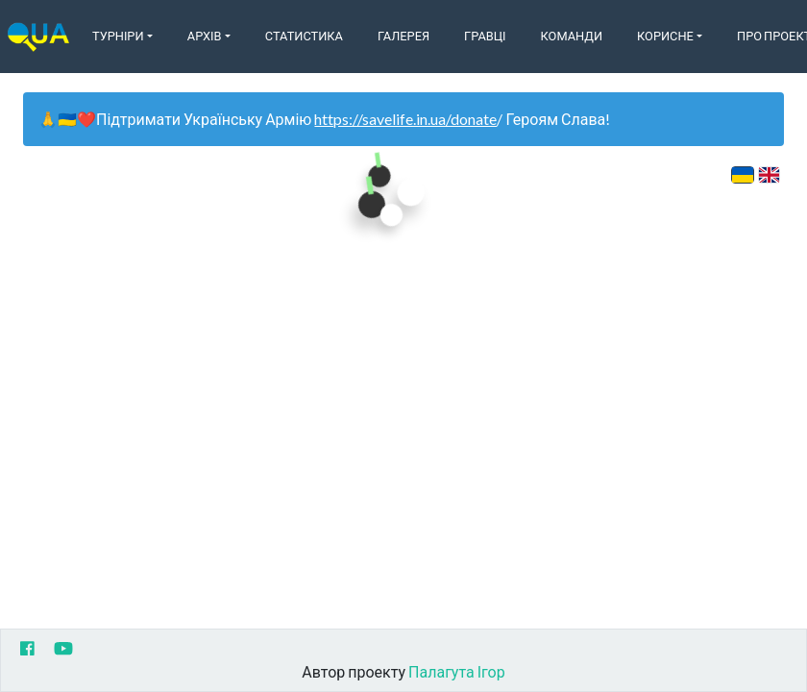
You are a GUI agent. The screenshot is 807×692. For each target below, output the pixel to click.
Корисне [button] (665, 35)
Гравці (485, 35)
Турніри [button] (118, 35)
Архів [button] (204, 35)
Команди (571, 35)
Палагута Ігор (456, 671)
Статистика (304, 35)
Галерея (403, 35)
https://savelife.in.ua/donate (405, 119)
